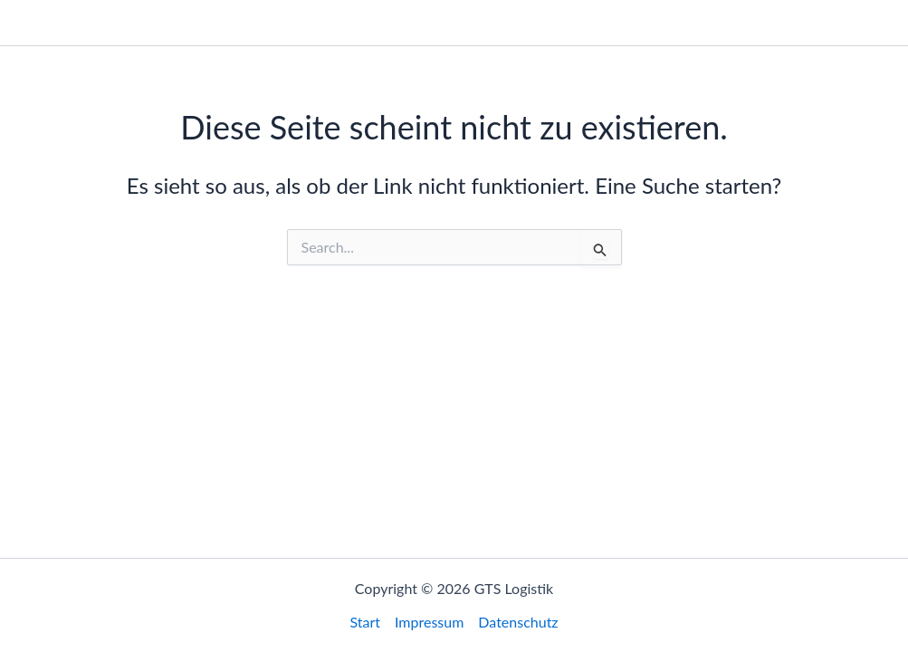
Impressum (731, 22)
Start (653, 22)
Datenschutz (835, 22)
